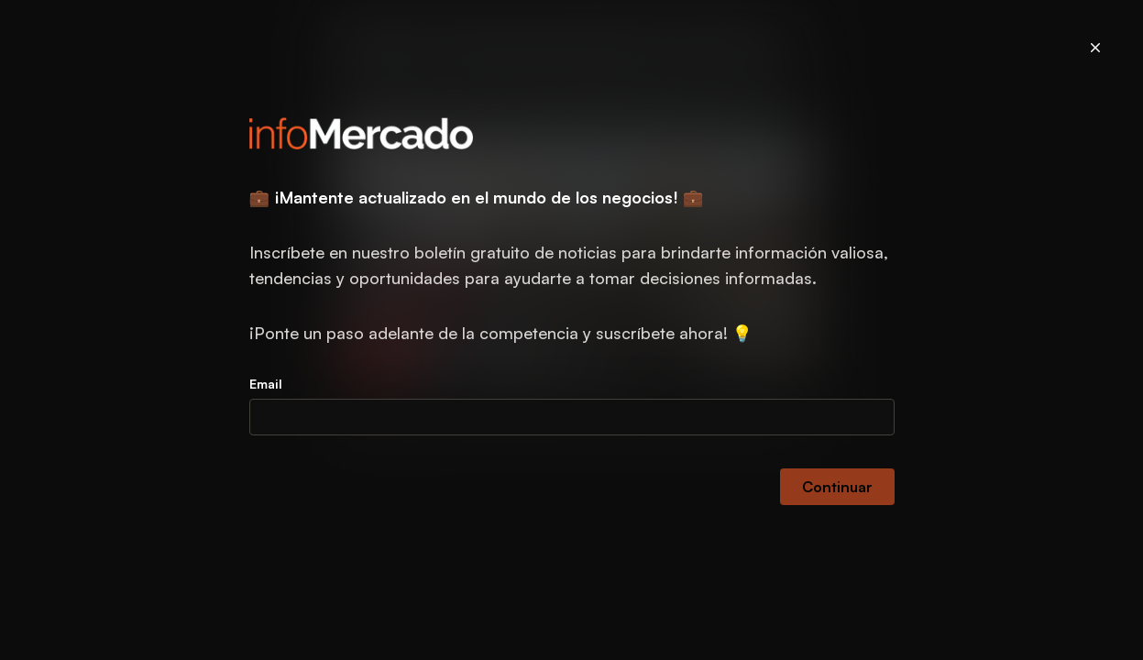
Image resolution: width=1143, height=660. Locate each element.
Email (265, 383)
